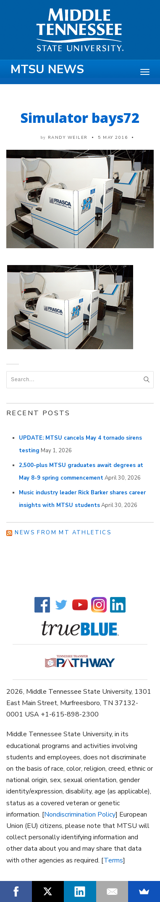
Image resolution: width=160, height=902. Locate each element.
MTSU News (47, 69)
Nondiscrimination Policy (79, 814)
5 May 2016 (113, 138)
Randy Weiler (68, 138)
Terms (113, 860)
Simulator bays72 (80, 118)
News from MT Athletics (63, 532)
